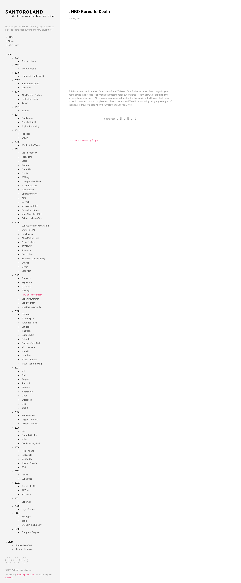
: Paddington (27, 118)
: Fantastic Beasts (29, 99)
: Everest (25, 110)
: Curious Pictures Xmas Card (35, 226)
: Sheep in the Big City (31, 525)
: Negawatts (26, 282)
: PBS (23, 467)
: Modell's (25, 351)
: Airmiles (25, 387)
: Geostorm (26, 87)
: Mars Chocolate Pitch (31, 214)
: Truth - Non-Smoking (31, 363)
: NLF (23, 371)
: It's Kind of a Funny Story (33, 258)
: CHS (23, 404)
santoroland (24, 12)
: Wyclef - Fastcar (29, 359)
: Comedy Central (29, 435)
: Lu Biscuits (26, 455)
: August (25, 379)
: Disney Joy (26, 459)
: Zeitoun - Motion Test (31, 218)
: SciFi (23, 431)
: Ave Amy (26, 517)
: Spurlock (25, 327)
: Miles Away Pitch (29, 206)
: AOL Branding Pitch (30, 443)
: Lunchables (27, 234)
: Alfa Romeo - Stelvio (31, 95)
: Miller (24, 439)
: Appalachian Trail (23, 545)
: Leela (24, 161)
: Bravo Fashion (28, 242)
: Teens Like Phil (28, 189)
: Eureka (24, 173)
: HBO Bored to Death (31, 294)
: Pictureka (26, 250)
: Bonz (24, 521)
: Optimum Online (29, 194)
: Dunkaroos (26, 479)
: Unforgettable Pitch (31, 181)
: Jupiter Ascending (30, 126)
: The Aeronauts (28, 68)
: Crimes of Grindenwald (32, 76)
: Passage (25, 290)
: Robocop (25, 134)
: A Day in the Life (29, 185)
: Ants (23, 198)
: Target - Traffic (28, 486)
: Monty (24, 267)
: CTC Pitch (26, 314)
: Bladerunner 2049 (30, 83)
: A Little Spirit (27, 318)
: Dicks (24, 395)
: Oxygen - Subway (30, 419)
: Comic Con (26, 169)
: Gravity (24, 138)
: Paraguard (26, 157)
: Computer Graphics (30, 532)
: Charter (25, 263)
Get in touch (13, 45)
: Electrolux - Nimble (30, 210)
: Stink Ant (26, 502)
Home (11, 37)
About (11, 41)
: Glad (23, 375)
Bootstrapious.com (25, 574)
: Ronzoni (25, 383)
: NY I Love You (28, 347)
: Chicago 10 (26, 400)
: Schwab (25, 339)
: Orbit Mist (26, 271)
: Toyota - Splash (29, 463)
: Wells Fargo (27, 391)
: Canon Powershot (30, 299)
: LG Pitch (25, 202)
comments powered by (83, 140)
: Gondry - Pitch (28, 303)
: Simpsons (26, 278)
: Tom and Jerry (28, 61)
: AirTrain (25, 490)
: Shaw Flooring (28, 230)
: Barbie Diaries (28, 415)
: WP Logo (25, 177)
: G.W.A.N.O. (26, 286)
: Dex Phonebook (29, 153)
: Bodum (25, 165)
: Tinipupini (26, 331)
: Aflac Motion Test (30, 238)
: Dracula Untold (28, 122)
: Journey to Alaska (24, 549)
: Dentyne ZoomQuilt (31, 343)
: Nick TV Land (27, 451)
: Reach (24, 474)
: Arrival (24, 103)
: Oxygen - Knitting (29, 423)
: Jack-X (24, 408)
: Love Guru (26, 355)
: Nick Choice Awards (31, 307)
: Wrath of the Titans (30, 145)
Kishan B (9, 578)
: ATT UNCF (26, 246)
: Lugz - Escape (28, 509)
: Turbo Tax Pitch (29, 322)
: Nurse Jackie (27, 335)
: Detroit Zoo (27, 254)
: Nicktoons (26, 494)
